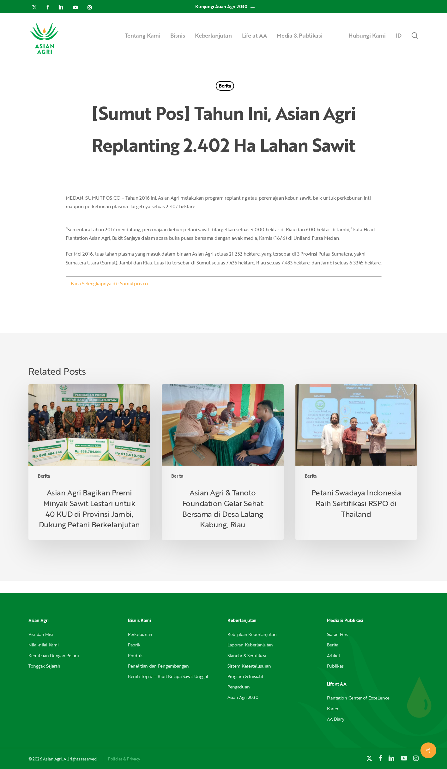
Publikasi (336, 666)
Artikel (333, 655)
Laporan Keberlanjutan (250, 644)
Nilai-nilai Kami (43, 644)
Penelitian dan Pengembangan (158, 666)
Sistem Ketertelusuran (249, 666)
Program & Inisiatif (245, 676)
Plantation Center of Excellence (358, 697)
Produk (135, 655)
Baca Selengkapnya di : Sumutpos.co (109, 283)
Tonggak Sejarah (44, 666)
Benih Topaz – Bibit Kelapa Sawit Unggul (168, 676)
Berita (225, 85)
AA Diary (335, 719)
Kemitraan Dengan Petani (53, 655)
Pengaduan (238, 686)
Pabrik (134, 644)
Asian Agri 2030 (242, 697)
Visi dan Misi (40, 634)
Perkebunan (140, 634)
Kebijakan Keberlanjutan (252, 634)
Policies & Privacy (124, 759)
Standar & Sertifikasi (246, 655)
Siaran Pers (337, 634)
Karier (332, 708)
